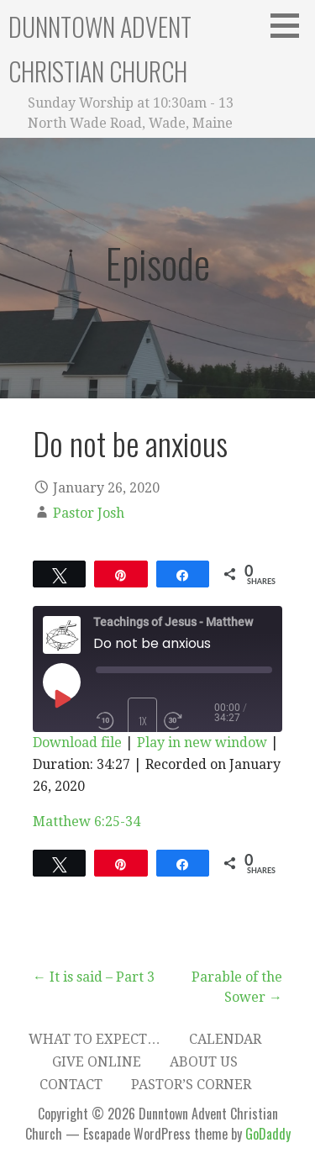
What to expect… (94, 1039)
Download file (77, 743)
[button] (290, 25)
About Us (204, 1062)
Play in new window (202, 743)
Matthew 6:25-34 (86, 822)
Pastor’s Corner (191, 1085)
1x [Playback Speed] (143, 721)
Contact (70, 1085)
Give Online (96, 1062)
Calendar (225, 1039)
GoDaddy (268, 1134)
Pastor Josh (88, 513)
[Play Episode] (61, 698)
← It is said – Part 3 (94, 977)
